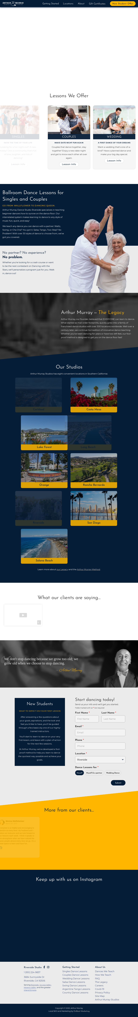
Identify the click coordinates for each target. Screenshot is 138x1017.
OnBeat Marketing (81, 1011)
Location (80, 753)
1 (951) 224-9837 (32, 972)
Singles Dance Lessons (74, 971)
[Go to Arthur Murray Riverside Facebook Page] (44, 967)
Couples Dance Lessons (75, 975)
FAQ (97, 978)
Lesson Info (19, 164)
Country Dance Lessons (75, 992)
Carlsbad (39, 409)
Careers (99, 985)
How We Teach (103, 975)
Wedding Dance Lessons (75, 978)
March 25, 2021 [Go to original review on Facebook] (12, 824)
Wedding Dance (113, 773)
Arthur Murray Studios (107, 999)
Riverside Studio (33, 967)
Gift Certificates (97, 4)
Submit (118, 783)
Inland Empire (30, 990)
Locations (68, 3)
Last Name (108, 713)
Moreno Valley (30, 987)
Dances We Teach (104, 971)
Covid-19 (99, 989)
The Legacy (101, 982)
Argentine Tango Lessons (76, 989)
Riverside (39, 522)
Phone (79, 740)
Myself (79, 773)
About (81, 3)
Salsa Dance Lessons (73, 982)
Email (78, 726)
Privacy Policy (102, 992)
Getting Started (50, 3)
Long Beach (88, 447)
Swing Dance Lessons (74, 985)
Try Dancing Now (21, 62)
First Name (82, 713)
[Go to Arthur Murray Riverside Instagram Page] (48, 967)
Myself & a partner (94, 773)
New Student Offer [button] (122, 4)
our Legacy (62, 569)
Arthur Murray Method (88, 569)
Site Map (100, 996)
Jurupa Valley (45, 985)
